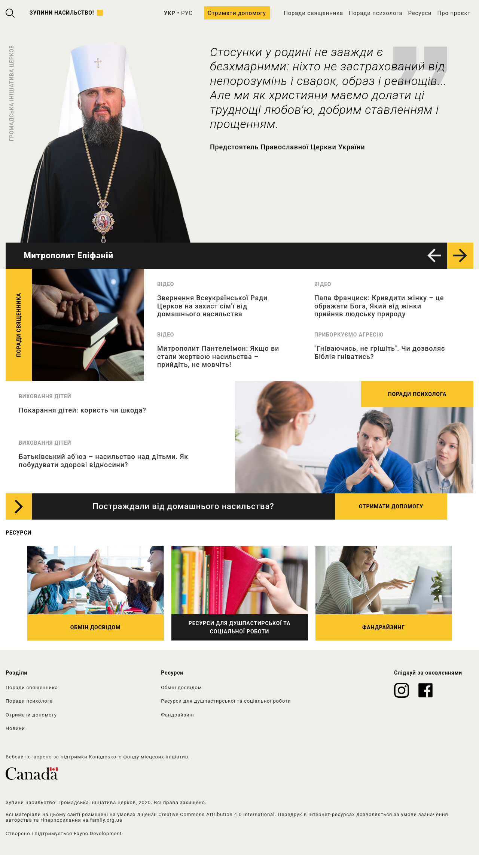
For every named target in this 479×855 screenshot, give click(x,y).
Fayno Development (98, 833)
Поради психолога (375, 13)
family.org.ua (106, 820)
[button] (434, 256)
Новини (15, 728)
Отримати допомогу (237, 13)
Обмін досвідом (181, 687)
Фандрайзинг (178, 715)
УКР (170, 13)
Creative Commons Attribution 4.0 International (216, 814)
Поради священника (313, 13)
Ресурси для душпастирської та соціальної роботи (226, 701)
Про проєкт (454, 13)
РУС (187, 13)
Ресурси (419, 13)
